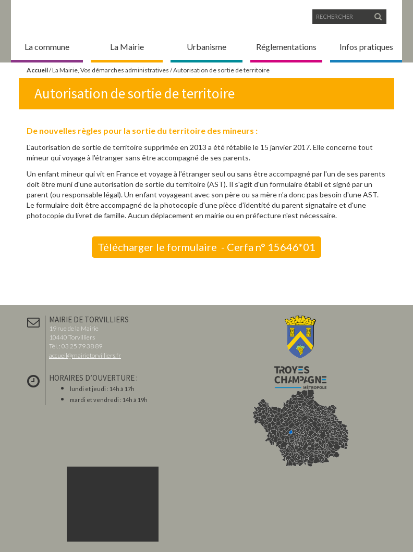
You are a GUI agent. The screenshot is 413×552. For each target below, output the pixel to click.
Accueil (37, 70)
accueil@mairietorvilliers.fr (85, 355)
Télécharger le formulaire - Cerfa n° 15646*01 (206, 247)
